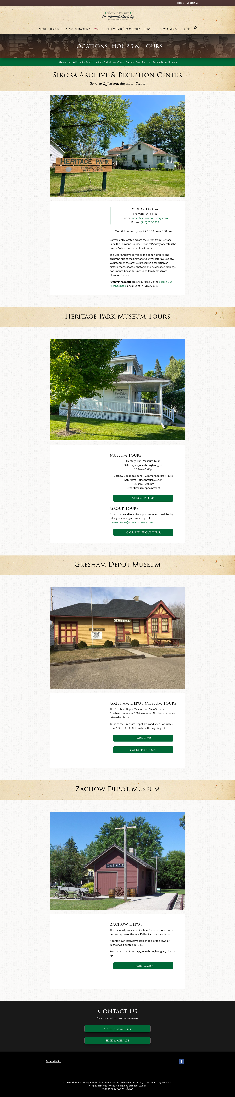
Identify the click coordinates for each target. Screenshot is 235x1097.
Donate (148, 29)
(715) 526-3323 (149, 222)
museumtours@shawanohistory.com (131, 522)
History (54, 29)
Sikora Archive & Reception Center (75, 62)
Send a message (117, 1040)
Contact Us (192, 3)
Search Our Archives (78, 29)
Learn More (143, 738)
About (42, 29)
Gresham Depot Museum (138, 62)
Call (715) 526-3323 (117, 1029)
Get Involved (114, 29)
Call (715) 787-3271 (143, 750)
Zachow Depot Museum (165, 62)
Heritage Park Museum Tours (109, 62)
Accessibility (53, 1061)
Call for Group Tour (143, 532)
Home (180, 3)
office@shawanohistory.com (150, 218)
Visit (96, 29)
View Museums (143, 498)
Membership (133, 29)
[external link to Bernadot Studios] (117, 1089)
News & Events (168, 29)
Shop (187, 29)
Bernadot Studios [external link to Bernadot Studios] (137, 1085)
